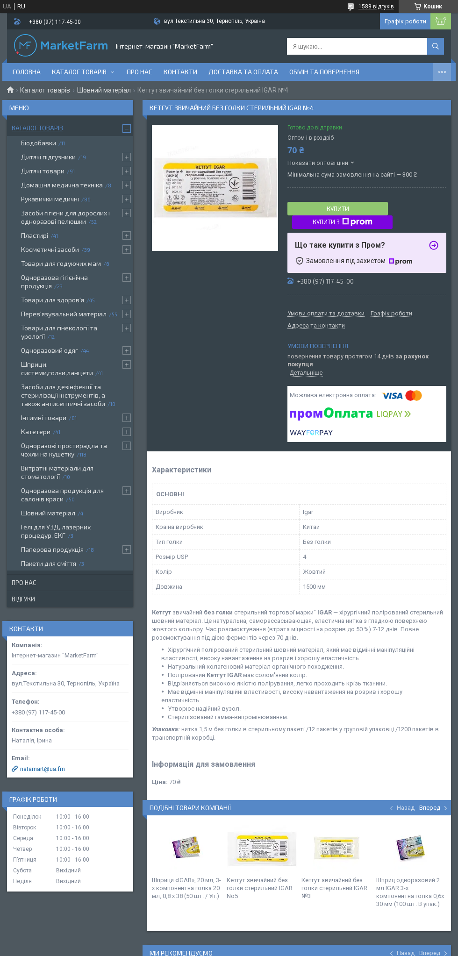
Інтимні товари (43, 417)
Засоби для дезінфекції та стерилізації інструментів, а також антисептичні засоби (63, 395)
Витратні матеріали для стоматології (57, 472)
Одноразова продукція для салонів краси (62, 494)
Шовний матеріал (104, 90)
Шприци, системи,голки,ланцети (57, 368)
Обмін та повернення (324, 72)
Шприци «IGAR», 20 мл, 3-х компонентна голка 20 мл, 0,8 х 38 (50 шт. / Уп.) (186, 888)
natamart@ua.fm (42, 768)
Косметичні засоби (50, 249)
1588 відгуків (376, 6)
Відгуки (23, 599)
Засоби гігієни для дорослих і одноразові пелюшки (65, 217)
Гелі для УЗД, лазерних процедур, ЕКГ (56, 531)
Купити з (342, 222)
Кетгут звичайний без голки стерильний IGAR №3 (334, 888)
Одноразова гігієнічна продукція (54, 281)
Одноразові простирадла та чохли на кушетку (64, 450)
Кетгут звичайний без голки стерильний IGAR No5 (260, 888)
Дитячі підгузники (48, 157)
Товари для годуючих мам (61, 263)
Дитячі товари (42, 171)
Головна (27, 72)
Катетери (35, 431)
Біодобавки (38, 143)
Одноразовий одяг (49, 350)
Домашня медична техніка (62, 185)
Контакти (180, 72)
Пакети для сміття (48, 563)
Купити (338, 209)
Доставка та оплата (243, 72)
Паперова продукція (52, 549)
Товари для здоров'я (52, 300)
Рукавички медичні (50, 199)
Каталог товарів (79, 72)
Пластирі (34, 235)
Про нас (139, 72)
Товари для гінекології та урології (59, 332)
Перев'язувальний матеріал (64, 314)
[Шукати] (435, 46)
